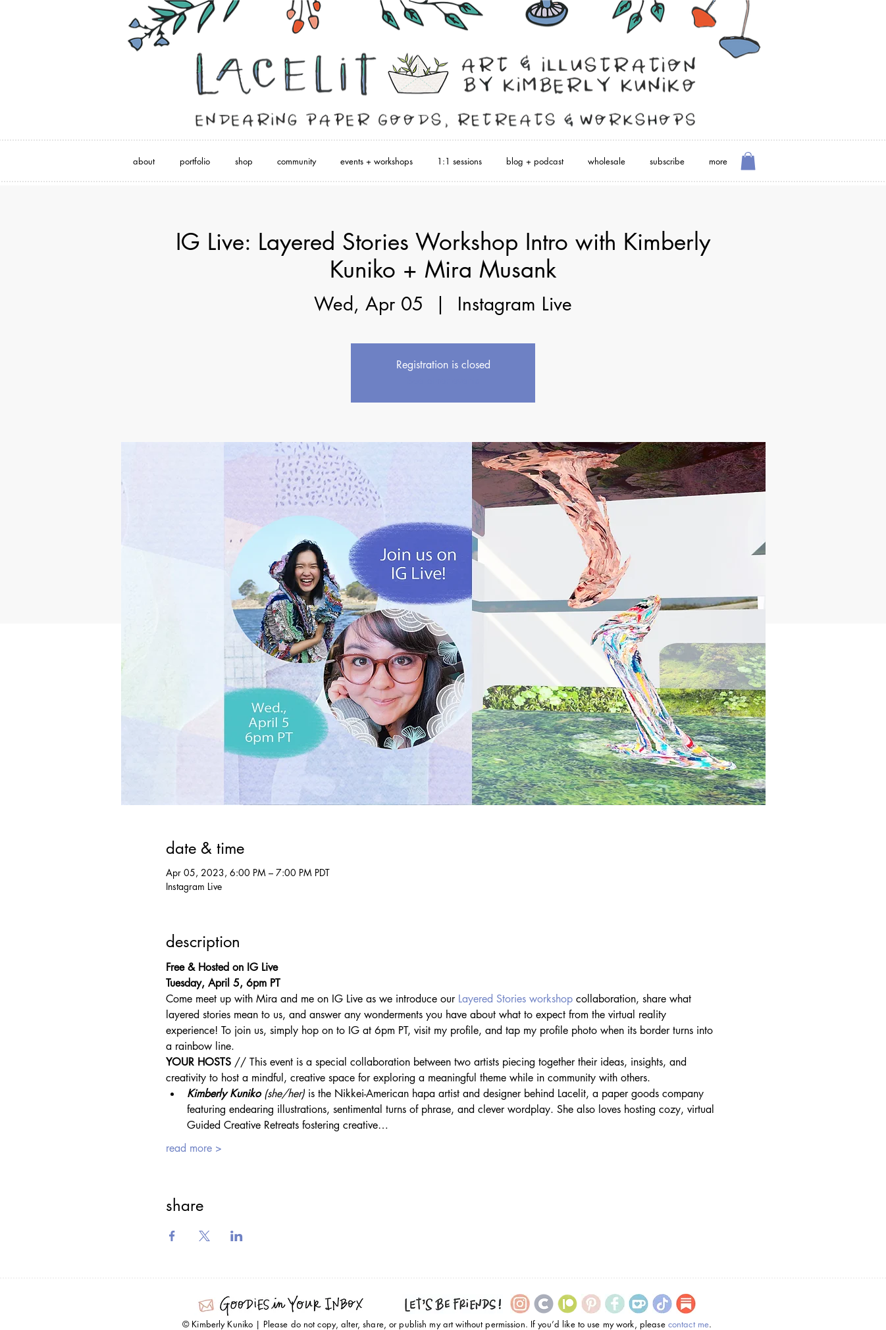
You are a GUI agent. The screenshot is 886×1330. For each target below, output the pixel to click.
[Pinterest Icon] (591, 1304)
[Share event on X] (204, 1236)
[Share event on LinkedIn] (236, 1236)
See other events (443, 380)
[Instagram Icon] (520, 1304)
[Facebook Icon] (615, 1304)
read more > (194, 1148)
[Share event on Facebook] (172, 1236)
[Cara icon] (544, 1304)
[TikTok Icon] (662, 1304)
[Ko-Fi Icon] (638, 1304)
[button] (748, 161)
